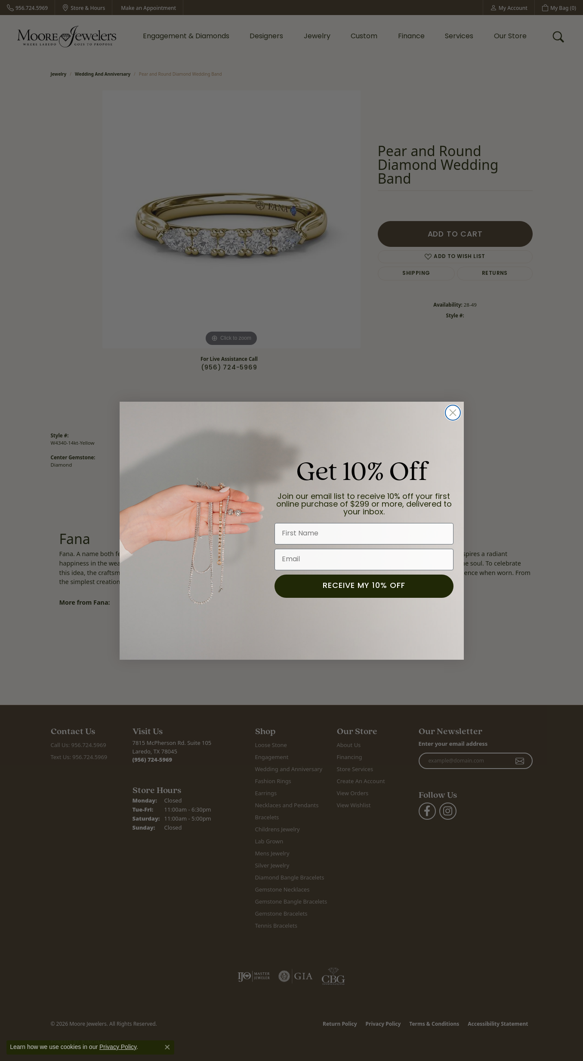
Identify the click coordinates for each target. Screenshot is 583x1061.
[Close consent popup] (167, 1047)
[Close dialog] (452, 412)
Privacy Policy (117, 1046)
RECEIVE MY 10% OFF (364, 586)
